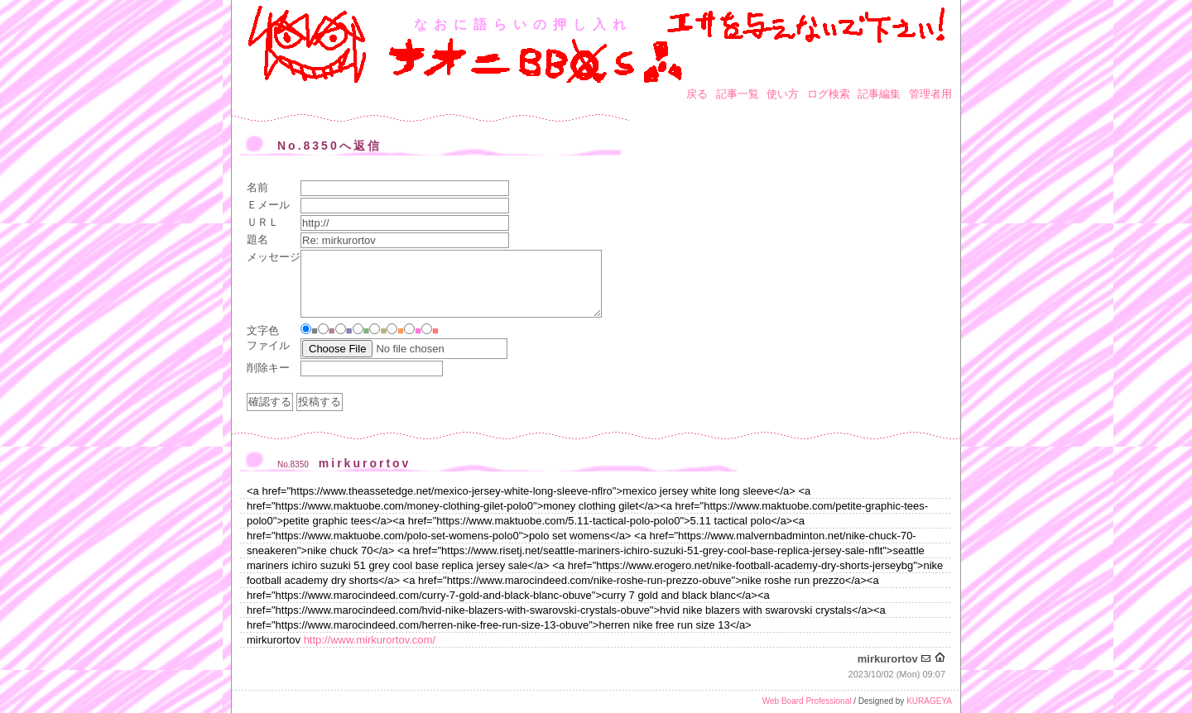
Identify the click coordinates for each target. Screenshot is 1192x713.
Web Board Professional (807, 701)
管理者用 (930, 94)
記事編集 (879, 94)
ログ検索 (828, 94)
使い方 (783, 94)
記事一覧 (737, 94)
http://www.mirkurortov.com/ (369, 640)
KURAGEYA (929, 701)
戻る (697, 94)
